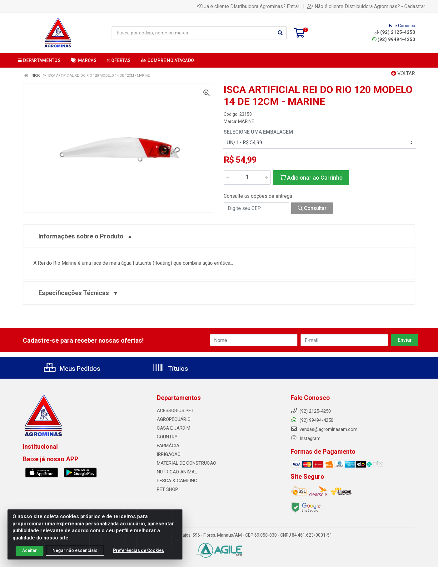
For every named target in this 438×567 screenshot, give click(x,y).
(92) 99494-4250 (393, 39)
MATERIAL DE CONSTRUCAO (186, 463)
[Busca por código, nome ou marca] (193, 32)
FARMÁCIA (168, 445)
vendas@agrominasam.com (324, 429)
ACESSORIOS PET (175, 410)
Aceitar (29, 551)
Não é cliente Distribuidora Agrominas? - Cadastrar (366, 6)
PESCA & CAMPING (177, 480)
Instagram (306, 438)
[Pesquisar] (280, 32)
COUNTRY (167, 437)
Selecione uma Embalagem (258, 132)
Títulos (170, 368)
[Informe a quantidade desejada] (247, 177)
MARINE (246, 121)
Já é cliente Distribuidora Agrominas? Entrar (248, 6)
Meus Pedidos (72, 368)
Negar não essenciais (74, 551)
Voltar (403, 73)
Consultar (312, 208)
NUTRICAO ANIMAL (177, 472)
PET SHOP (167, 489)
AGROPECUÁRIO (174, 419)
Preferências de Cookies (138, 551)
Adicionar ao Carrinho (311, 177)
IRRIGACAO (169, 454)
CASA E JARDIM (173, 428)
